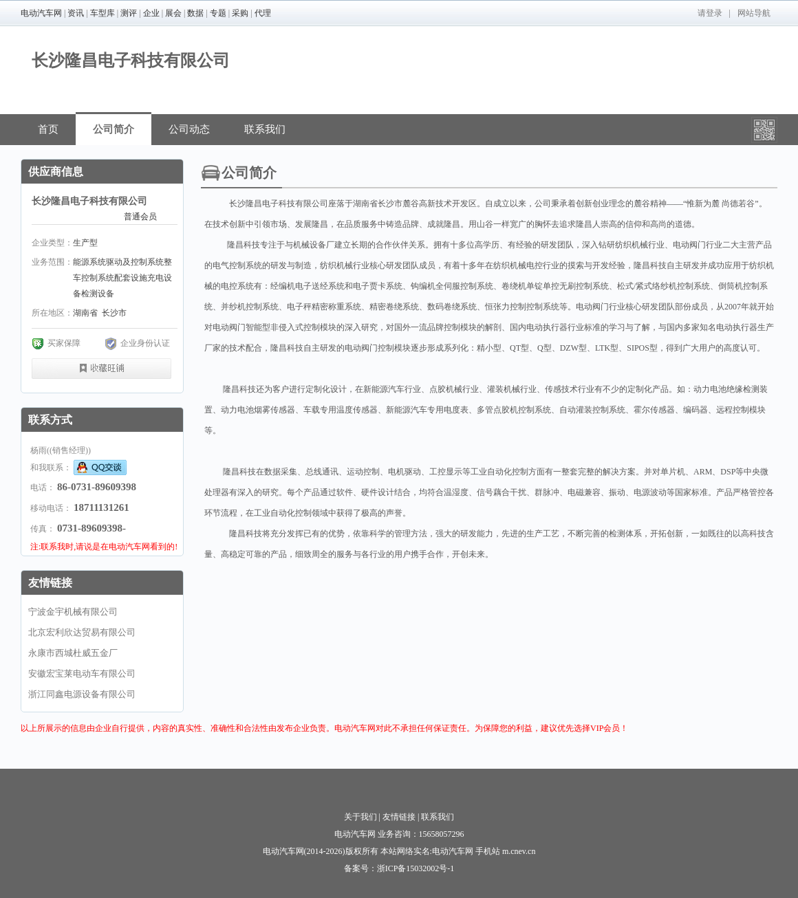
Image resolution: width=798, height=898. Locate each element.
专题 (218, 13)
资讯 (75, 13)
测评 (128, 13)
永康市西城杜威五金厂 (73, 653)
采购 (240, 13)
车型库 (102, 13)
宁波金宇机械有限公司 (73, 611)
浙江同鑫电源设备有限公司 (82, 694)
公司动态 (189, 129)
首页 (48, 129)
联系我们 (264, 129)
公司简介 (113, 129)
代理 (263, 13)
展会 (173, 13)
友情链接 (399, 817)
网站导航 (753, 13)
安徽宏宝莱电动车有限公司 (82, 673)
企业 (151, 13)
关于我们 (360, 817)
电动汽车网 (41, 13)
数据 (195, 13)
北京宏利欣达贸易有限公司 (82, 632)
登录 (714, 13)
